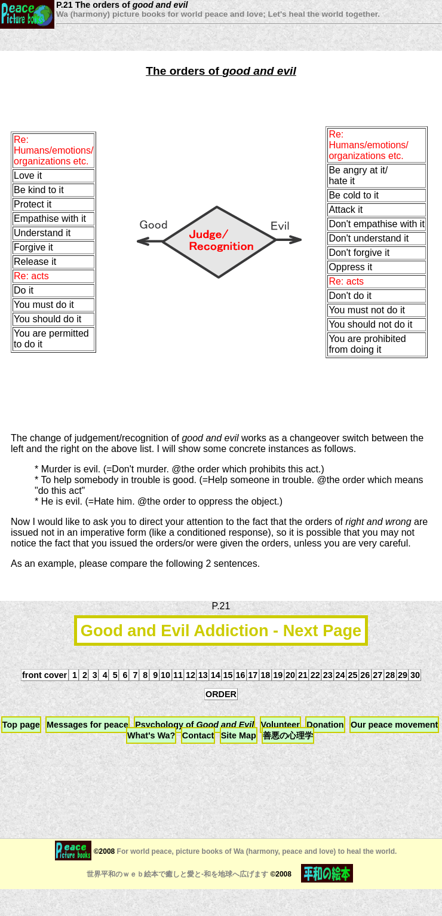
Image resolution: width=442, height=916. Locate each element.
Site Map (238, 735)
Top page (21, 724)
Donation (324, 724)
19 (278, 675)
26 (365, 675)
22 (315, 675)
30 (415, 675)
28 (390, 675)
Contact (198, 735)
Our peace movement (394, 724)
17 (252, 675)
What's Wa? (151, 735)
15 (228, 675)
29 (402, 675)
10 (165, 675)
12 (190, 675)
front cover (44, 675)
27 (377, 675)
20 (290, 675)
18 (265, 675)
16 (240, 675)
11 (178, 675)
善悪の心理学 (288, 735)
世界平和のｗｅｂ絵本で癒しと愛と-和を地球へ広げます (177, 874)
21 (303, 675)
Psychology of (194, 724)
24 (340, 675)
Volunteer (280, 724)
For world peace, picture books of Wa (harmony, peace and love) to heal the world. (256, 851)
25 (352, 675)
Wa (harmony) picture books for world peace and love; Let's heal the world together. (218, 14)
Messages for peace (87, 724)
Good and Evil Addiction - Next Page (221, 630)
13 (203, 675)
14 (215, 675)
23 (328, 675)
